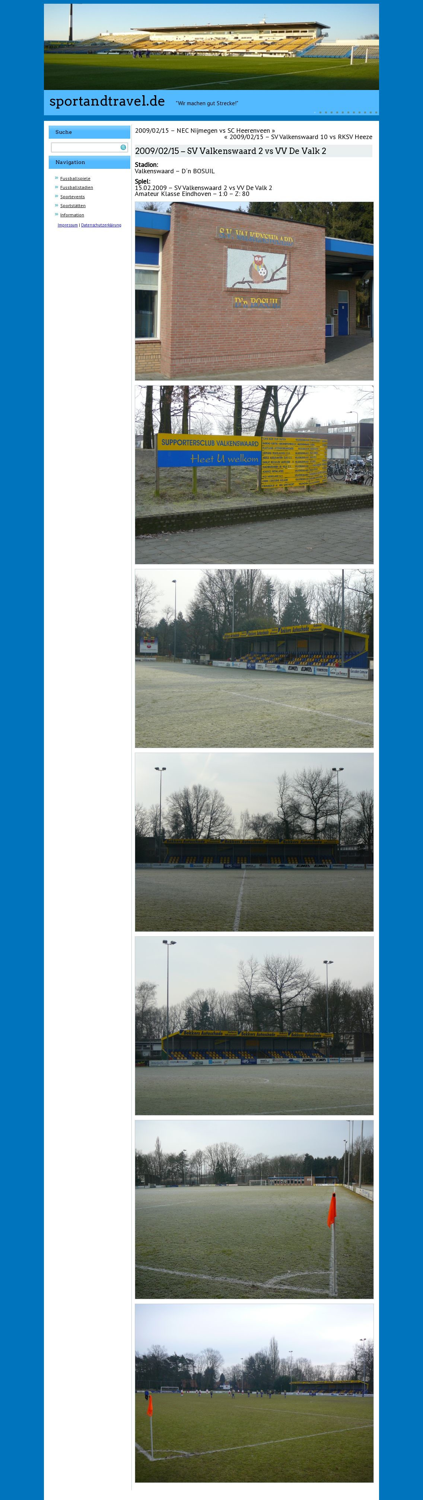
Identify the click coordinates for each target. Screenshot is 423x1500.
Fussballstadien (76, 187)
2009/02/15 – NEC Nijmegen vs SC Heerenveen (202, 130)
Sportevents (72, 196)
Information (72, 215)
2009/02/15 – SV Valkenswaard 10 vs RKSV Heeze (300, 136)
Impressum (68, 225)
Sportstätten (73, 205)
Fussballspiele (75, 178)
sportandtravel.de (107, 101)
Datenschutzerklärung (101, 225)
